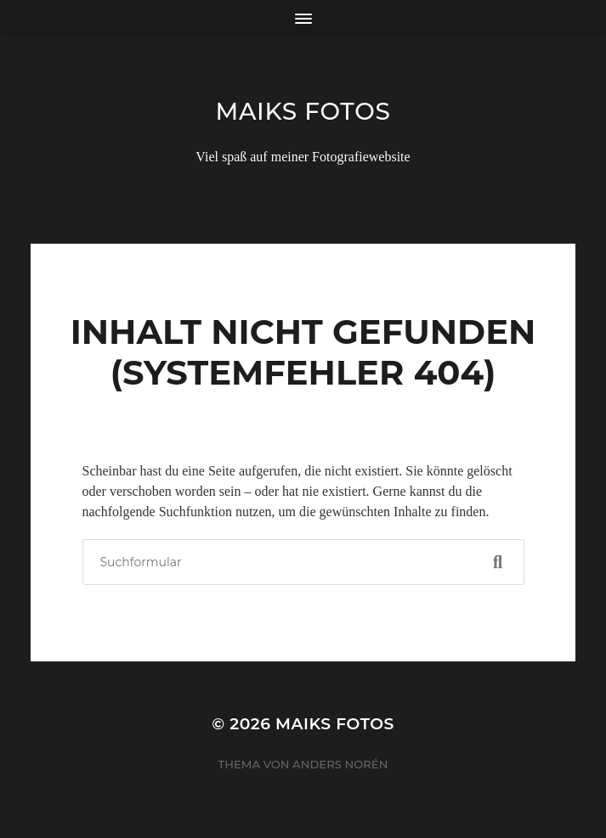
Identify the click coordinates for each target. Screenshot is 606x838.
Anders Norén (340, 764)
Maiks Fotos (302, 111)
